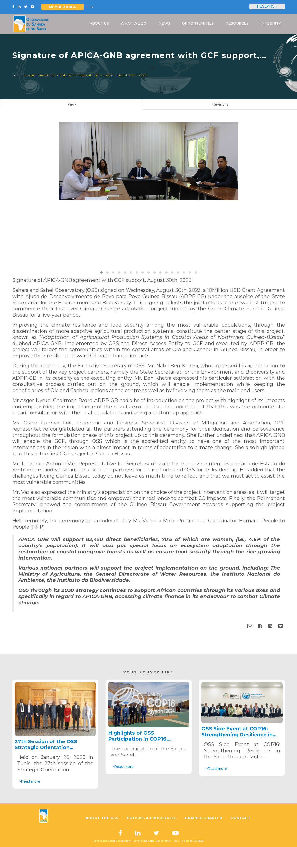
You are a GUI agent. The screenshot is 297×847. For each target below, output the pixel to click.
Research (267, 6)
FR (91, 7)
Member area (62, 7)
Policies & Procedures (152, 818)
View (77, 105)
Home (17, 75)
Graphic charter (203, 818)
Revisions (220, 104)
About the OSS (102, 818)
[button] (101, 272)
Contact (240, 818)
